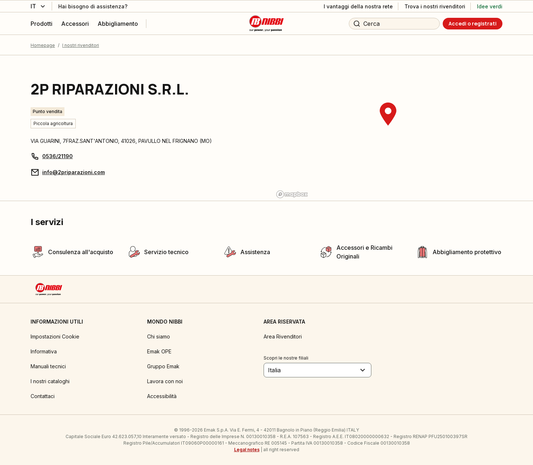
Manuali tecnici (48, 366)
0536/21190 (57, 156)
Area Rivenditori (283, 336)
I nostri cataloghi (50, 381)
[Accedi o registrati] (472, 23)
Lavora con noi (165, 381)
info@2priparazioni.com (73, 172)
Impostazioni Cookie (55, 336)
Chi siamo (158, 336)
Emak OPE (159, 351)
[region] (388, 128)
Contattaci (43, 396)
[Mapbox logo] (292, 194)
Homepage (43, 45)
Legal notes (247, 449)
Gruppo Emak (163, 366)
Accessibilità (162, 396)
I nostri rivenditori (80, 45)
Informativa (44, 351)
